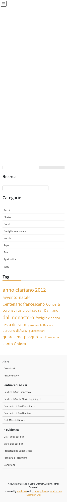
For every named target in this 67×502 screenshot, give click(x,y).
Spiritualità (10, 259)
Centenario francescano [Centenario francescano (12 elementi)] (24, 304)
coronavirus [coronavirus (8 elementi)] (12, 310)
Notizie (7, 238)
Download (9, 368)
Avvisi (7, 210)
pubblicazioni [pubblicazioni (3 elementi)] (37, 330)
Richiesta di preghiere (15, 457)
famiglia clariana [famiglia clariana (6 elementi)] (47, 318)
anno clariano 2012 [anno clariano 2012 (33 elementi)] (24, 289)
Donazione (9, 464)
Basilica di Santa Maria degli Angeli (22, 399)
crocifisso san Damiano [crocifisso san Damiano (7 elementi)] (40, 310)
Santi (6, 252)
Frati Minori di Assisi (14, 420)
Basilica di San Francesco (17, 392)
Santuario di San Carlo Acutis (19, 406)
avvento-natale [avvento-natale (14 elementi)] (17, 297)
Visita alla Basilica (13, 443)
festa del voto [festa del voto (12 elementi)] (14, 324)
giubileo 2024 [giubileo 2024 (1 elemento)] (33, 325)
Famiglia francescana (15, 231)
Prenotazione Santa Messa (18, 450)
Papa (6, 245)
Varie (6, 266)
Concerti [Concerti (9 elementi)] (53, 304)
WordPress (22, 491)
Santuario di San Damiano (18, 413)
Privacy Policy (11, 375)
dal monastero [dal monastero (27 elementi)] (18, 317)
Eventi (7, 224)
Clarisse (8, 217)
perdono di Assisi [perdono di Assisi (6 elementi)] (15, 330)
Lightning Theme (40, 491)
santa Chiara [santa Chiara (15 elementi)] (14, 344)
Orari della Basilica (14, 436)
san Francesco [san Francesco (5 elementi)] (49, 337)
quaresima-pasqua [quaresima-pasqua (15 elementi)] (20, 337)
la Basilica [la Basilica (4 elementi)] (46, 325)
